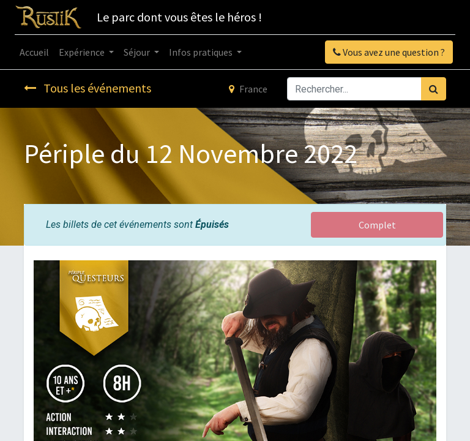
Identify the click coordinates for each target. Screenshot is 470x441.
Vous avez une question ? (389, 52)
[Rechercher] (433, 88)
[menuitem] (34, 52)
